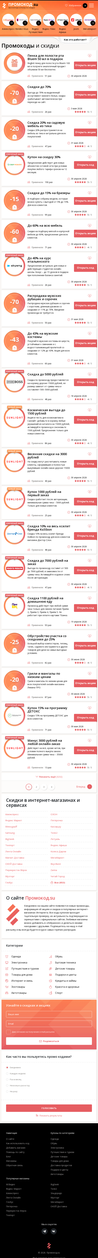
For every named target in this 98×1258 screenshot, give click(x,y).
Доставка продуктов (61, 1165)
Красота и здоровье (64, 986)
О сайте (10, 1139)
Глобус (9, 882)
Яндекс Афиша (59, 845)
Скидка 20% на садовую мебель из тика (46, 124)
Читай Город (58, 876)
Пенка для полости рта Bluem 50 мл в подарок (46, 57)
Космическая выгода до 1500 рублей (46, 411)
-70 (14, 93)
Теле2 (54, 832)
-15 (14, 199)
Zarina (54, 870)
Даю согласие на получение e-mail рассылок (33, 1031)
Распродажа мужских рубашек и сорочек (44, 297)
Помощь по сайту (15, 1152)
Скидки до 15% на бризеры (49, 193)
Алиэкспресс (12, 814)
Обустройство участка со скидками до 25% (47, 637)
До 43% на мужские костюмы (43, 335)
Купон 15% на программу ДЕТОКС (47, 709)
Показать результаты (49, 1115)
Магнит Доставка (14, 857)
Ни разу (13, 1091)
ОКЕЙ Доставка (13, 863)
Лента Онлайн (13, 851)
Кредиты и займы (62, 980)
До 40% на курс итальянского (39, 259)
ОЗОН (54, 814)
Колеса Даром (58, 851)
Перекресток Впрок (16, 870)
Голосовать (49, 1108)
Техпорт (10, 845)
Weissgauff (11, 826)
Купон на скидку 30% (44, 157)
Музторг (10, 876)
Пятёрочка (56, 820)
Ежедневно (15, 1067)
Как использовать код (17, 1143)
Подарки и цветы (62, 974)
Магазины (11, 1161)
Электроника (16, 962)
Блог (8, 1156)
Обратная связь (14, 1165)
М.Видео (10, 1184)
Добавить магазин (15, 1147)
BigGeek (9, 838)
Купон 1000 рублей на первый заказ (44, 493)
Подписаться (32, 1041)
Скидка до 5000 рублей (45, 374)
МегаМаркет (57, 857)
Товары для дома (18, 974)
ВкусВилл (56, 863)
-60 (14, 231)
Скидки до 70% (39, 87)
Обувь (56, 956)
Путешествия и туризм (22, 968)
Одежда (13, 956)
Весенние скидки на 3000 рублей (47, 455)
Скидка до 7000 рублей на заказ (48, 562)
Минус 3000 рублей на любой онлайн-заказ (45, 742)
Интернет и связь (19, 980)
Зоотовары (15, 986)
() (32, 778)
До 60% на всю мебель (45, 225)
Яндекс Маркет (13, 820)
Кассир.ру (56, 826)
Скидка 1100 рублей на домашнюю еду (45, 600)
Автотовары (15, 993)
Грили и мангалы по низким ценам (44, 675)
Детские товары (62, 968)
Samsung (10, 832)
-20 (14, 128)
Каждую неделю (18, 1073)
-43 (14, 339)
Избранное (76, 5)
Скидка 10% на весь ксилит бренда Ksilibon (49, 528)
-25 (14, 642)
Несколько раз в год (19, 1085)
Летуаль (55, 838)
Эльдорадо (56, 1193)
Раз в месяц (15, 1079)
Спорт (56, 993)
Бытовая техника (62, 962)
